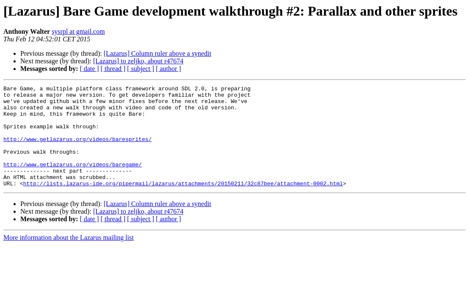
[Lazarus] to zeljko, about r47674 (138, 61)
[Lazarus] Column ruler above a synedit (157, 53)
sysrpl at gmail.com (78, 31)
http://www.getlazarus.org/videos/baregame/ (72, 181)
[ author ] (168, 68)
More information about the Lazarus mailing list (68, 257)
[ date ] (89, 68)
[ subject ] (140, 68)
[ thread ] (113, 68)
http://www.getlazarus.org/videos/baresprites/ (77, 150)
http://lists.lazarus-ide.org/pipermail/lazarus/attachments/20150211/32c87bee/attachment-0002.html (183, 203)
